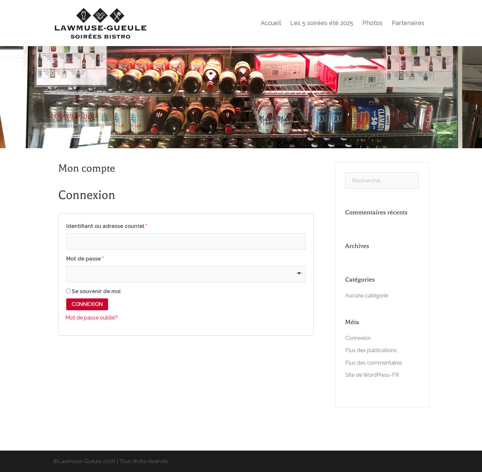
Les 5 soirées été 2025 (321, 22)
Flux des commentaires (373, 363)
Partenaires (408, 22)
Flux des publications (371, 350)
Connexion (87, 304)
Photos (372, 22)
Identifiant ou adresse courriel (106, 226)
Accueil (271, 22)
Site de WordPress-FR (372, 375)
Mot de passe (85, 259)
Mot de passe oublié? (91, 318)
